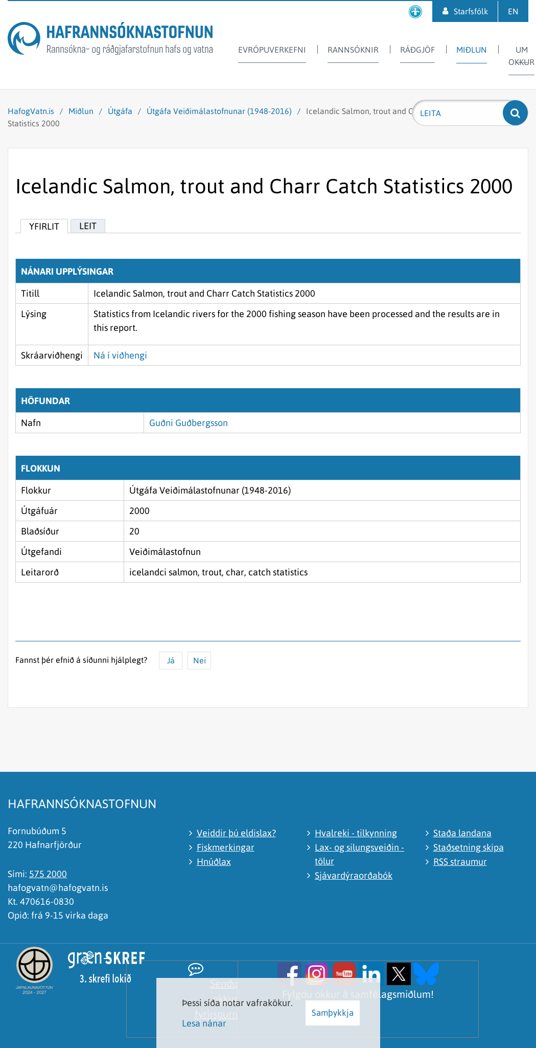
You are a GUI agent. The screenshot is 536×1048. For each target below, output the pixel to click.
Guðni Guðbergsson (188, 422)
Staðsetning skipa (468, 847)
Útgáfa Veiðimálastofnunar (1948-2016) (219, 111)
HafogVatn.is (31, 111)
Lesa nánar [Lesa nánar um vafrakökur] (204, 1023)
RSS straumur (460, 861)
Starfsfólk (471, 11)
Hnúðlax (214, 861)
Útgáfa (120, 111)
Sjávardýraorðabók (353, 875)
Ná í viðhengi (120, 355)
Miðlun (81, 111)
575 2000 (48, 873)
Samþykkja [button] (333, 1013)
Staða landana (462, 833)
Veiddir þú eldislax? (236, 833)
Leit (88, 225)
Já (171, 660)
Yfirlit (44, 226)
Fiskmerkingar (225, 847)
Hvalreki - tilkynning (356, 833)
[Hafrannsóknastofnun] (110, 40)
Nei (199, 660)
